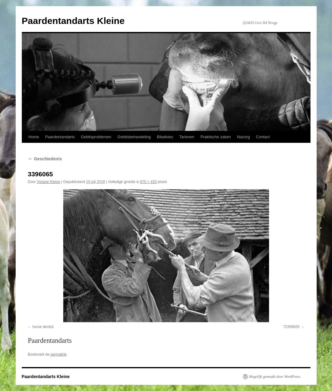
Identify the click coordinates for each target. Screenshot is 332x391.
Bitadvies (165, 137)
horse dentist (43, 327)
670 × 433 (148, 182)
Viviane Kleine (48, 182)
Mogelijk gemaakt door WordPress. (275, 376)
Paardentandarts (60, 137)
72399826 (291, 327)
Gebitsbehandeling (133, 137)
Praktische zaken (216, 137)
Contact (263, 137)
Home (34, 137)
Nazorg (243, 137)
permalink (59, 354)
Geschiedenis (45, 158)
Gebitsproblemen (96, 137)
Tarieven (186, 137)
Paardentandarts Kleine (73, 21)
